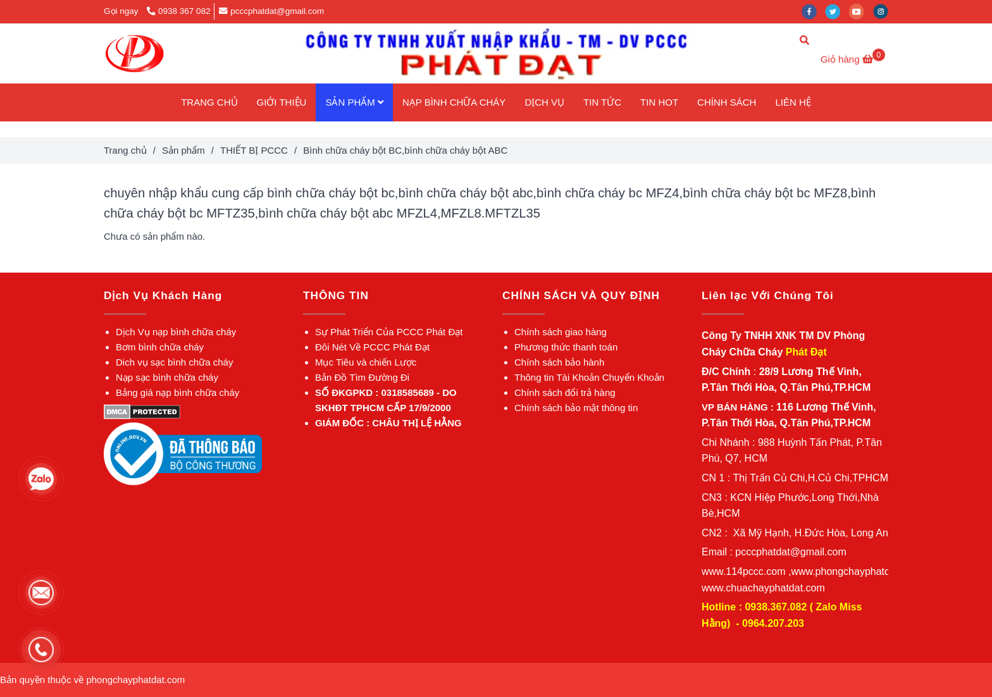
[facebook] (814, 11)
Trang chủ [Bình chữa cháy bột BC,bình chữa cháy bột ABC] (125, 150)
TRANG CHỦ (209, 102)
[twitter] (837, 11)
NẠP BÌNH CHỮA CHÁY (453, 102)
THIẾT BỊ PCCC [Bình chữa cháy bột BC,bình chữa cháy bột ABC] (254, 150)
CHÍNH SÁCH (726, 102)
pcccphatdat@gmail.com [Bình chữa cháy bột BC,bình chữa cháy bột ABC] (271, 11)
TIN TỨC (602, 102)
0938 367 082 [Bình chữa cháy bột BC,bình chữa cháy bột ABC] (178, 11)
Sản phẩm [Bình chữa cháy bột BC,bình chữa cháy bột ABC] (183, 150)
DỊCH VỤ (544, 102)
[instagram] (884, 11)
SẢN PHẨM (354, 102)
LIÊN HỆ (792, 102)
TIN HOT (659, 102)
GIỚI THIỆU (282, 102)
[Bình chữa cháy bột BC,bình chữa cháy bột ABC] (134, 53)
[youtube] (861, 11)
